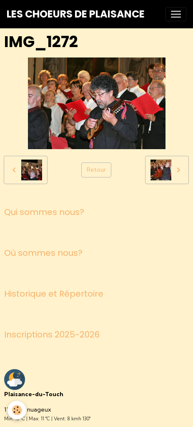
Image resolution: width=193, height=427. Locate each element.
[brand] (76, 14)
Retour (96, 169)
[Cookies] (17, 410)
